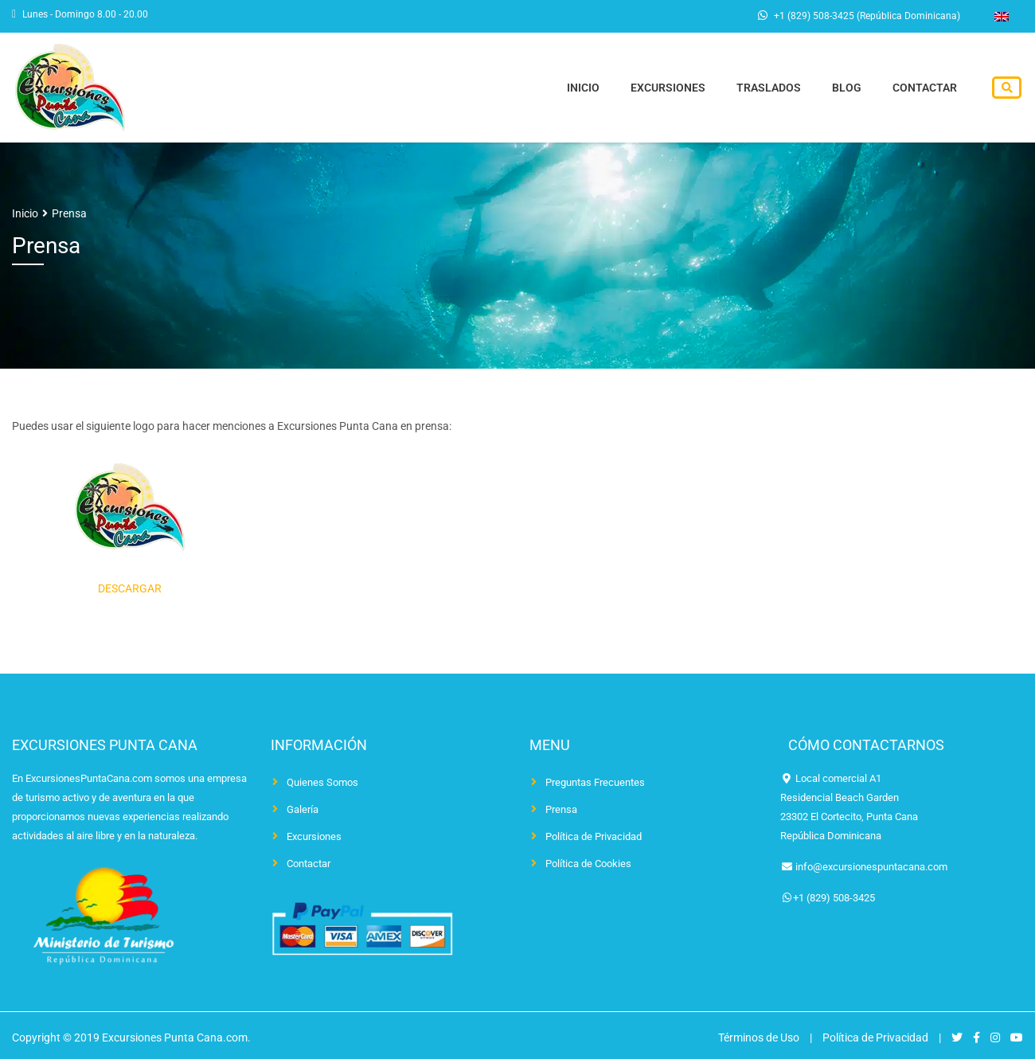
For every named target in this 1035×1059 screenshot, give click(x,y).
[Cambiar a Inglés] (1001, 16)
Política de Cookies (588, 863)
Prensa (561, 809)
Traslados (771, 88)
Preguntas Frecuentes (595, 782)
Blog (848, 88)
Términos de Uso (758, 1037)
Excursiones (671, 88)
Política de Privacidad (593, 836)
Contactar (925, 88)
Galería (302, 809)
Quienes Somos (322, 782)
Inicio (587, 88)
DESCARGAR (130, 588)
